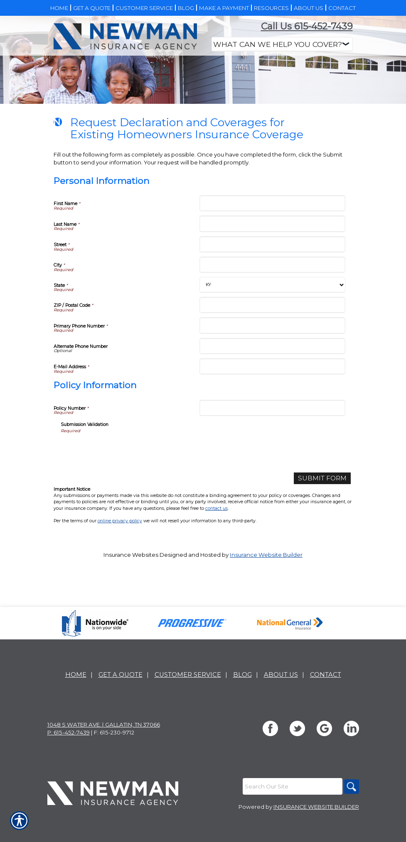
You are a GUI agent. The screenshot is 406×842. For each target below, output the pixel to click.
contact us (216, 569)
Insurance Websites (130, 616)
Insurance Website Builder (266, 616)
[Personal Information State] (272, 347)
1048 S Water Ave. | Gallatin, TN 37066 (103, 750)
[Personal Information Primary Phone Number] (272, 387)
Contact (325, 700)
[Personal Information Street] (272, 307)
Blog (242, 700)
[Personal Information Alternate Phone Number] (272, 408)
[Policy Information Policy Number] (272, 470)
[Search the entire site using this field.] (290, 812)
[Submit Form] (326, 540)
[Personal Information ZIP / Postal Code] (272, 367)
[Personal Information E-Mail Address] (272, 429)
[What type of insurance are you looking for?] (282, 44)
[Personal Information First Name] (272, 265)
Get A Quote (120, 700)
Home (75, 700)
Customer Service (188, 700)
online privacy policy (120, 582)
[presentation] (124, 512)
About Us (281, 700)
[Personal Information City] (272, 327)
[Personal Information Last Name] (272, 286)
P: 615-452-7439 (68, 758)
